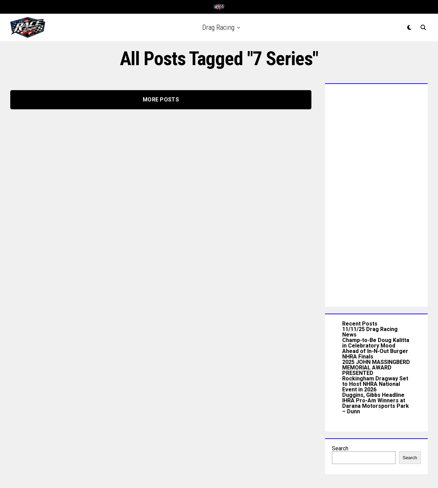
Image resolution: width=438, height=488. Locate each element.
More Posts (161, 99)
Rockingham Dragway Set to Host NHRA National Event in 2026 (375, 384)
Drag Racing (218, 27)
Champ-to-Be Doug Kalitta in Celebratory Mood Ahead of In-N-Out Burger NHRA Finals (375, 348)
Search (340, 448)
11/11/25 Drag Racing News (370, 332)
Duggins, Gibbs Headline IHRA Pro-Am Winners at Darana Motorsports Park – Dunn (375, 403)
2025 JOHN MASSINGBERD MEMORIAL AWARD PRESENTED (376, 367)
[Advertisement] (376, 193)
